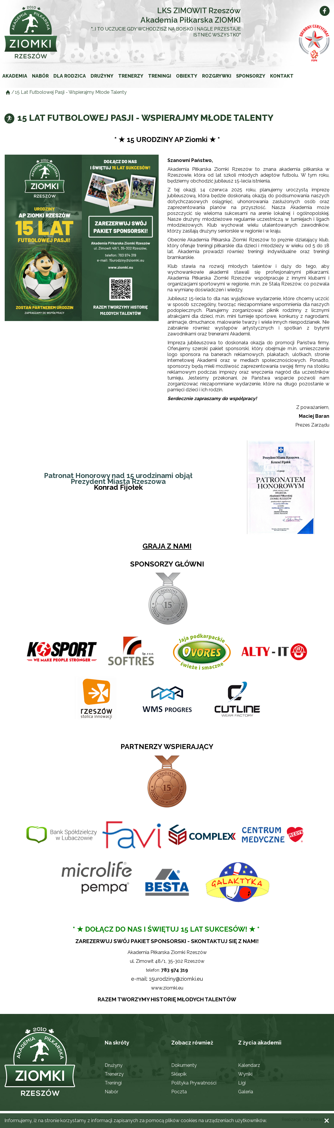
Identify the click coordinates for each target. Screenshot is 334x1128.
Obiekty (186, 76)
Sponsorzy (250, 76)
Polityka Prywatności (193, 1083)
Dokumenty (184, 1065)
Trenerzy (130, 76)
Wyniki (245, 1074)
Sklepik (179, 1074)
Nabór (40, 76)
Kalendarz (249, 1065)
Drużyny (102, 76)
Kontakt (282, 76)
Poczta (179, 1091)
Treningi (159, 76)
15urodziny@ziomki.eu (176, 979)
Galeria (245, 1091)
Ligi (242, 1083)
